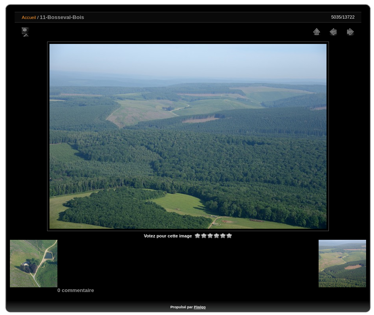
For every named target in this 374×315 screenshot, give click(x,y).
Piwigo (200, 307)
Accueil (29, 17)
